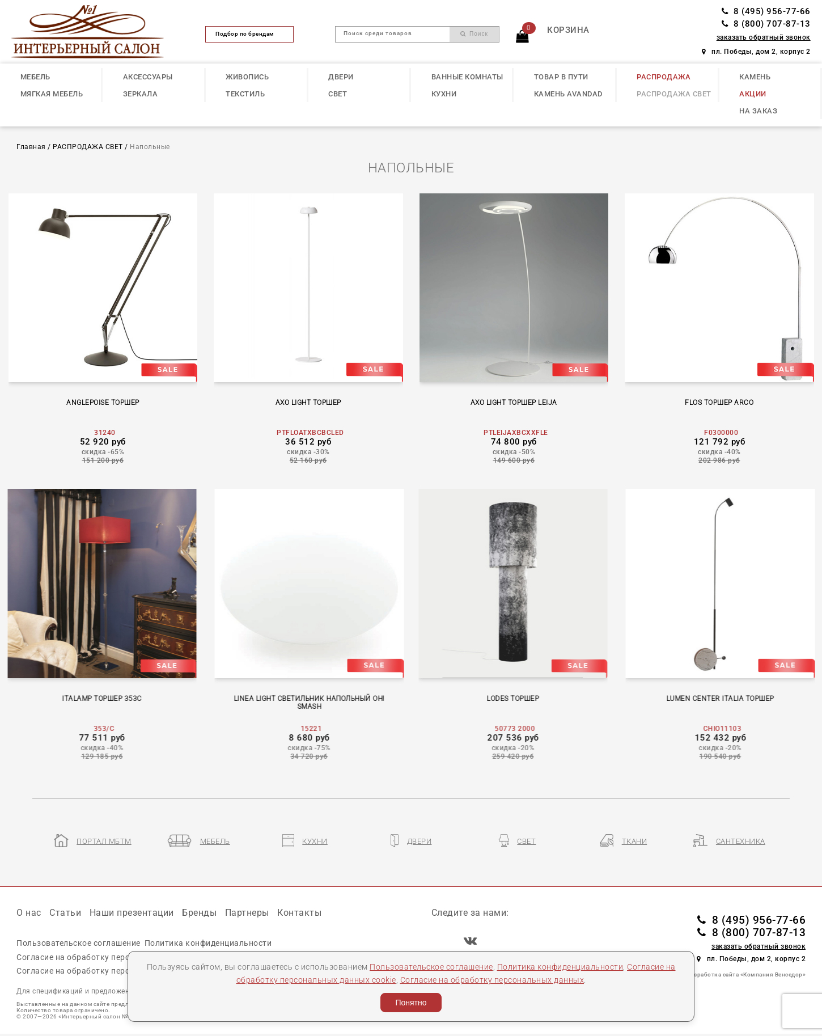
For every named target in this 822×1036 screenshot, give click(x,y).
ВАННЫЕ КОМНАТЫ (467, 77)
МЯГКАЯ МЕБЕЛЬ (51, 94)
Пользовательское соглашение (431, 966)
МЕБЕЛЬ (35, 77)
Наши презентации (132, 912)
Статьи (65, 912)
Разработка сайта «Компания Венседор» (746, 974)
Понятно (410, 1002)
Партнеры (247, 912)
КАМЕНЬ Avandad (568, 94)
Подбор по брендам (249, 34)
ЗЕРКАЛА (140, 94)
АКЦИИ (752, 94)
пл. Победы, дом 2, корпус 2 (756, 52)
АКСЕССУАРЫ (148, 77)
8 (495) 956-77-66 (766, 11)
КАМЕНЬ (754, 77)
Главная (31, 147)
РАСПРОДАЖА (663, 77)
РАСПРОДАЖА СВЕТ (674, 94)
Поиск (474, 34)
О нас (28, 912)
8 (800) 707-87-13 (766, 24)
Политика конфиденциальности (560, 966)
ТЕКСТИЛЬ (245, 94)
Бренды (199, 912)
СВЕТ (337, 94)
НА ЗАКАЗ (758, 111)
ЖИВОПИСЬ (247, 77)
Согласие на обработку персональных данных (492, 979)
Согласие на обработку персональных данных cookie (121, 957)
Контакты (299, 912)
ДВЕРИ (341, 77)
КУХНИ (444, 94)
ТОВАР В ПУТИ (561, 77)
